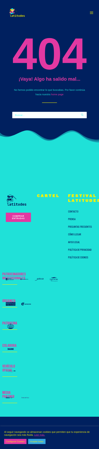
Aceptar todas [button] (36, 441)
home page (57, 94)
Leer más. (39, 435)
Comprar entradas (18, 217)
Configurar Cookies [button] (15, 441)
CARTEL (48, 196)
